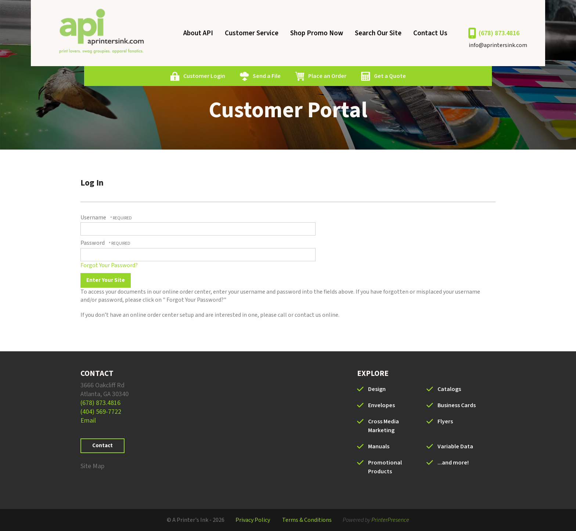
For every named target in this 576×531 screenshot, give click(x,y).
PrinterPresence (390, 520)
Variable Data (455, 446)
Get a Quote (390, 76)
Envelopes (381, 405)
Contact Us (430, 33)
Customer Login (204, 76)
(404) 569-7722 (100, 411)
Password (92, 243)
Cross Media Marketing (383, 425)
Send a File (267, 76)
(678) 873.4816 (499, 33)
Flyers (445, 421)
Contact (102, 445)
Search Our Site (378, 33)
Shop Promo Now (316, 33)
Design (377, 389)
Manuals (378, 446)
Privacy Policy (252, 520)
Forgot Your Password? (109, 265)
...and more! (453, 463)
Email (88, 420)
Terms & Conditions (307, 520)
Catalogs (449, 389)
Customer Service (251, 33)
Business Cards (457, 405)
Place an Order (327, 76)
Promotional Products (385, 467)
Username (93, 218)
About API (198, 33)
